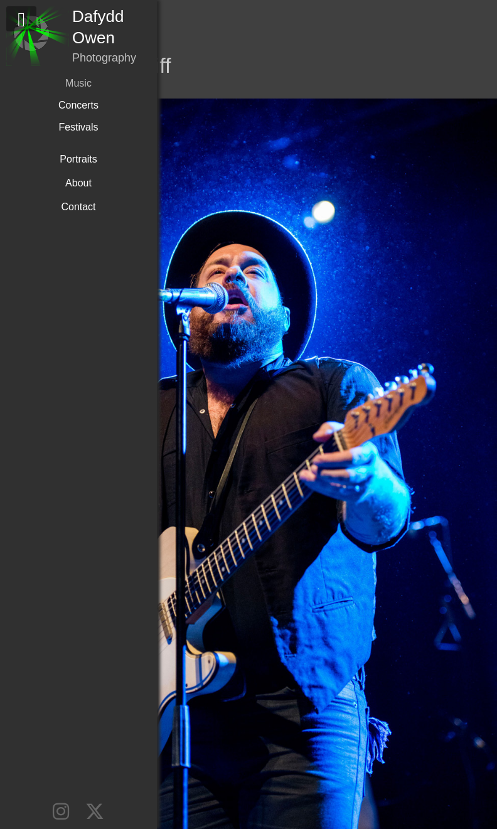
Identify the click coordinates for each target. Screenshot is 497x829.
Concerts (78, 105)
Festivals (78, 127)
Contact (78, 206)
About (78, 183)
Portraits (78, 159)
